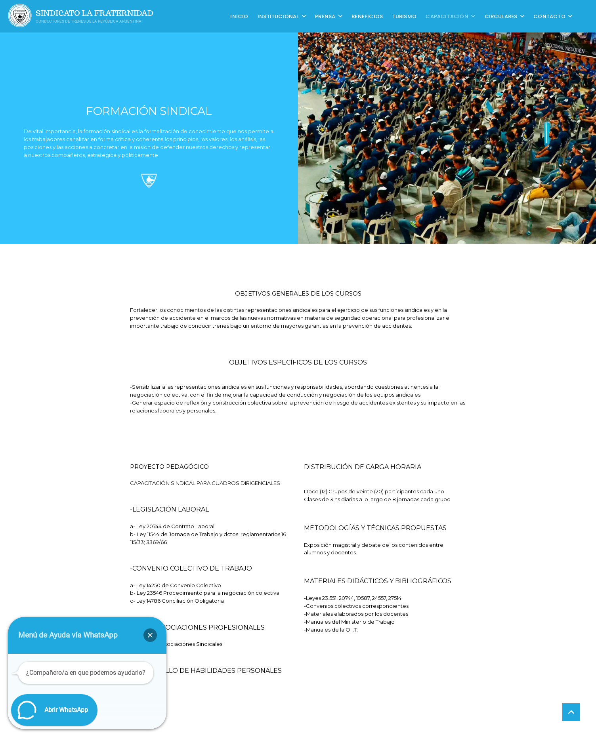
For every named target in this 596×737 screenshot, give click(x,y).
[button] (150, 635)
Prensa (325, 16)
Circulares (501, 16)
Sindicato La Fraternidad (94, 13)
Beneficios (367, 16)
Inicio (239, 16)
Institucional (278, 16)
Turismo (404, 16)
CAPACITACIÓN (447, 16)
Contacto (549, 16)
